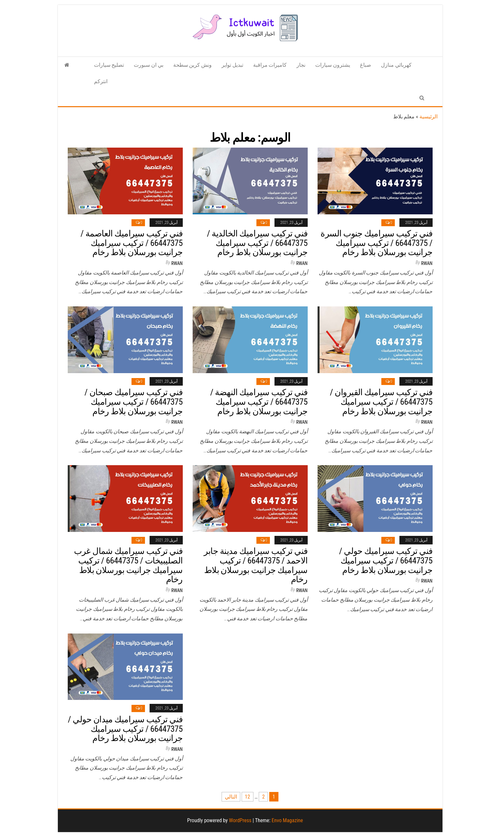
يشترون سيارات (332, 65)
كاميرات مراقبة (270, 65)
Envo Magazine (287, 820)
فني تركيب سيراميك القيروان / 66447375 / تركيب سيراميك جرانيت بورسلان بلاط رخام (381, 401)
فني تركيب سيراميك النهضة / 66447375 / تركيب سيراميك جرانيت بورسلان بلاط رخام (259, 401)
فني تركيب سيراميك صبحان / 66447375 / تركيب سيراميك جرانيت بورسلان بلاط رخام (133, 401)
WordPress (240, 820)
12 (247, 797)
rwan (177, 263)
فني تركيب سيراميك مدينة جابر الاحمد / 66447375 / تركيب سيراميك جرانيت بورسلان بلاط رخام (255, 565)
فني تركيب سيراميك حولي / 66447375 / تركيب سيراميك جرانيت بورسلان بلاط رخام (385, 560)
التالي (231, 797)
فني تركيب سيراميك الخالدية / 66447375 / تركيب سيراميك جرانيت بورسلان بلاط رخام (257, 242)
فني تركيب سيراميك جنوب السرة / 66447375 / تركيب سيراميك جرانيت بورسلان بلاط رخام (376, 242)
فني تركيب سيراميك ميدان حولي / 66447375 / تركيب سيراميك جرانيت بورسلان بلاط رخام (125, 728)
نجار (301, 65)
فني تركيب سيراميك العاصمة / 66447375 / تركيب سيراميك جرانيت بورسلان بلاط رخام (131, 242)
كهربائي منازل (396, 65)
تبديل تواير (232, 65)
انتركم (100, 81)
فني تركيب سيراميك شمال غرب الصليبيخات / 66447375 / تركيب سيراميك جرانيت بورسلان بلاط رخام (128, 565)
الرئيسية (428, 116)
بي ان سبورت (148, 65)
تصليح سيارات (109, 65)
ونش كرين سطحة (192, 65)
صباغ (365, 65)
